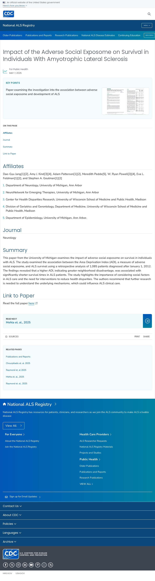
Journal (6, 139)
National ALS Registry (19, 25)
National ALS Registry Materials (96, 446)
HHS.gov (7, 573)
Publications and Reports (39, 35)
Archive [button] (9, 542)
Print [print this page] (137, 336)
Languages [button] (12, 533)
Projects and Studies (90, 452)
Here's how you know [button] (15, 5)
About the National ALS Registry (22, 441)
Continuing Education (129, 35)
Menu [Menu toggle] (147, 25)
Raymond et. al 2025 (16, 370)
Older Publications (12, 35)
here (33, 303)
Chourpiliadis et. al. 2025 (18, 363)
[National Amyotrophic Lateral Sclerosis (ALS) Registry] (77, 404)
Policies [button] (9, 524)
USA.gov (20, 573)
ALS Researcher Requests (93, 441)
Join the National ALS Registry (21, 446)
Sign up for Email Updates (23, 496)
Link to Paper (9, 153)
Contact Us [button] (12, 506)
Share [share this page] (146, 336)
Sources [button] (13, 336)
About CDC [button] (12, 515)
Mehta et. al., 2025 (15, 376)
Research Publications (66, 35)
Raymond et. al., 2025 (16, 383)
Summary (7, 146)
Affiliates (7, 133)
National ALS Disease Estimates (98, 35)
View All (11, 426)
